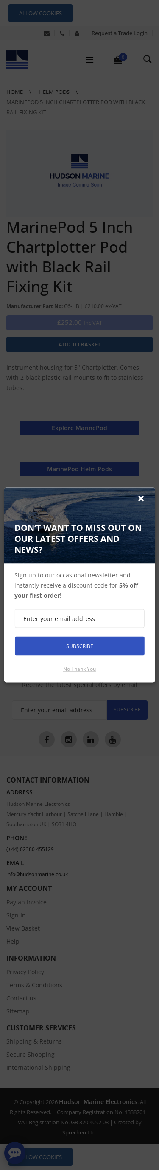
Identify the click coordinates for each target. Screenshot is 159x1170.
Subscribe (79, 645)
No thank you (79, 669)
